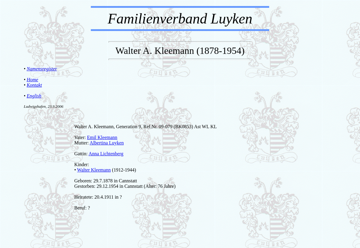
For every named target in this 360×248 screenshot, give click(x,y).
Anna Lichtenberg (106, 153)
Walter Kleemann (94, 169)
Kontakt (34, 85)
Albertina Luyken (107, 142)
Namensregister (42, 68)
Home (32, 79)
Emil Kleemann (102, 137)
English (34, 95)
